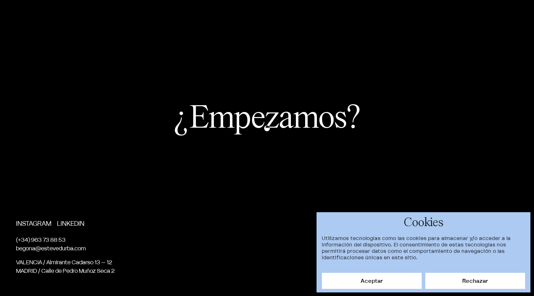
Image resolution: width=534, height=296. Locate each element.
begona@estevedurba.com (51, 248)
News (468, 17)
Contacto (503, 17)
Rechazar (475, 280)
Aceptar (372, 280)
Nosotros (390, 17)
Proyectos (346, 17)
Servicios (433, 17)
